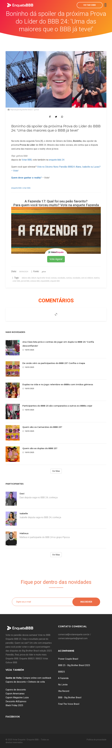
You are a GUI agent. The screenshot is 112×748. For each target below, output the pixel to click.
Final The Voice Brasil (68, 704)
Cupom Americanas (15, 693)
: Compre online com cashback (28, 678)
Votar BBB (89, 5)
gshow (44, 272)
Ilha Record (63, 691)
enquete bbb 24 (56, 159)
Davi (22, 493)
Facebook (13, 716)
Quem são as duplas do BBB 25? (39, 448)
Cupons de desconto (16, 689)
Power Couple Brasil (68, 659)
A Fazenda (63, 678)
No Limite (63, 684)
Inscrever (86, 601)
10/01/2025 (28, 350)
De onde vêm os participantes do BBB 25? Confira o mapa (53, 363)
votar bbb (26, 188)
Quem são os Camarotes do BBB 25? (42, 427)
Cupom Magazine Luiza (17, 697)
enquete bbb (16, 188)
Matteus (24, 533)
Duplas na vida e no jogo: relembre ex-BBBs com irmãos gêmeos (57, 384)
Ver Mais (56, 471)
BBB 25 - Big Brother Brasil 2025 (74, 665)
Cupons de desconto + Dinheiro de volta (25, 681)
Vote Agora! (56, 259)
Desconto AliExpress (16, 701)
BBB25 (61, 671)
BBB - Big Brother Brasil (69, 697)
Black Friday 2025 (14, 705)
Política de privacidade (96, 739)
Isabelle (24, 513)
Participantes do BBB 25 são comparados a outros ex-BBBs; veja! (57, 405)
